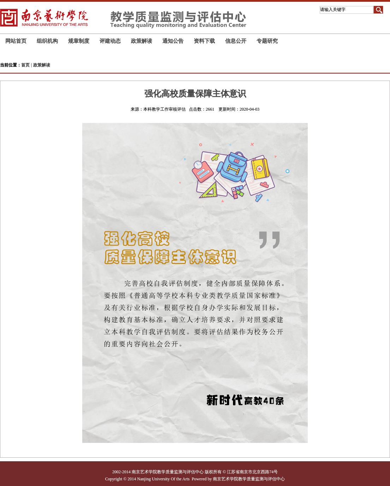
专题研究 (267, 41)
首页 (25, 65)
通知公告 (173, 41)
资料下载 (204, 41)
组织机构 (47, 41)
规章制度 (78, 41)
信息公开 (235, 41)
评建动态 (110, 41)
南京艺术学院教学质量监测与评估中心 (249, 478)
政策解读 (141, 41)
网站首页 (15, 41)
